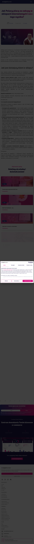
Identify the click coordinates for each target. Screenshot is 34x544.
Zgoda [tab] (4, 265)
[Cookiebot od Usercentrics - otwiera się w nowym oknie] (29, 262)
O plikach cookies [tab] (29, 265)
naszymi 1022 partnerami (8, 269)
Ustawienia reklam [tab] (21, 265)
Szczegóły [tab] (13, 265)
